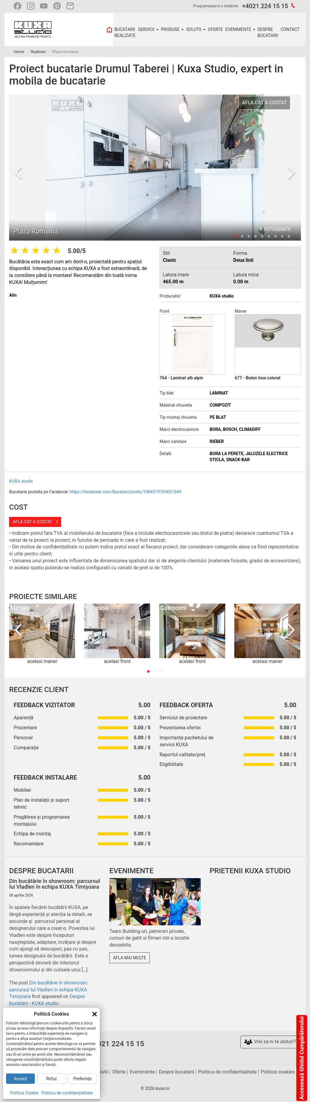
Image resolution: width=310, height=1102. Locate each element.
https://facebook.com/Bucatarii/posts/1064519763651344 (125, 491)
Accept (20, 1078)
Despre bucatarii (176, 1072)
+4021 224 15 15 (265, 6)
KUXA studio (21, 481)
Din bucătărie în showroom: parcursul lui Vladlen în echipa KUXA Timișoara (48, 990)
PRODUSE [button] (172, 29)
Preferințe (82, 1078)
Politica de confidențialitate (67, 1092)
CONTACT (290, 29)
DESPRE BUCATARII (268, 32)
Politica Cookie (24, 1092)
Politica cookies (278, 1072)
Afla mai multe (129, 957)
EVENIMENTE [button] (240, 29)
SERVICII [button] (148, 29)
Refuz (51, 1078)
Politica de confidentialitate (227, 1072)
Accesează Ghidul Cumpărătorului (301, 1058)
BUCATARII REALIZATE (125, 32)
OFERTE (215, 29)
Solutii (101, 1072)
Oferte (119, 1072)
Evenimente (142, 1072)
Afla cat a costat (32, 521)
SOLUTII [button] (196, 29)
